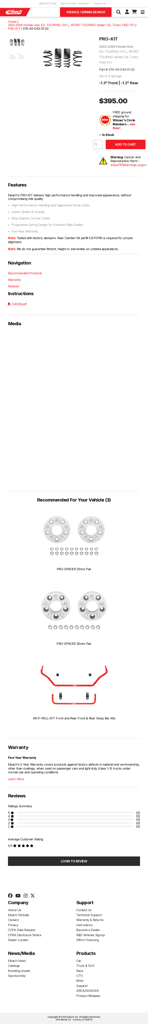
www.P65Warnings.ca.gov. (128, 165)
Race (79, 971)
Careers (13, 920)
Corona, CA (100, 3)
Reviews (13, 286)
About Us (14, 910)
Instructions (84, 925)
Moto (79, 980)
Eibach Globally (18, 915)
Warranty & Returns (90, 920)
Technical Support (89, 915)
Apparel (81, 985)
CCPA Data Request (21, 930)
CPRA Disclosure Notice (24, 935)
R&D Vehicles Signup (90, 935)
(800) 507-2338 (47, 3)
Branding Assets (19, 971)
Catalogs (14, 965)
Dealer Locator (18, 940)
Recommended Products (25, 273)
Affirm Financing (87, 940)
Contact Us (84, 910)
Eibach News (17, 960)
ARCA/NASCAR (87, 990)
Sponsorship (17, 975)
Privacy (13, 925)
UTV (79, 975)
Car (78, 960)
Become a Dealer (88, 930)
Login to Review (74, 861)
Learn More (16, 779)
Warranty (14, 280)
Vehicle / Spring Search (85, 12)
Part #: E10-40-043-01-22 (116, 69)
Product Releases (88, 995)
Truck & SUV (85, 965)
